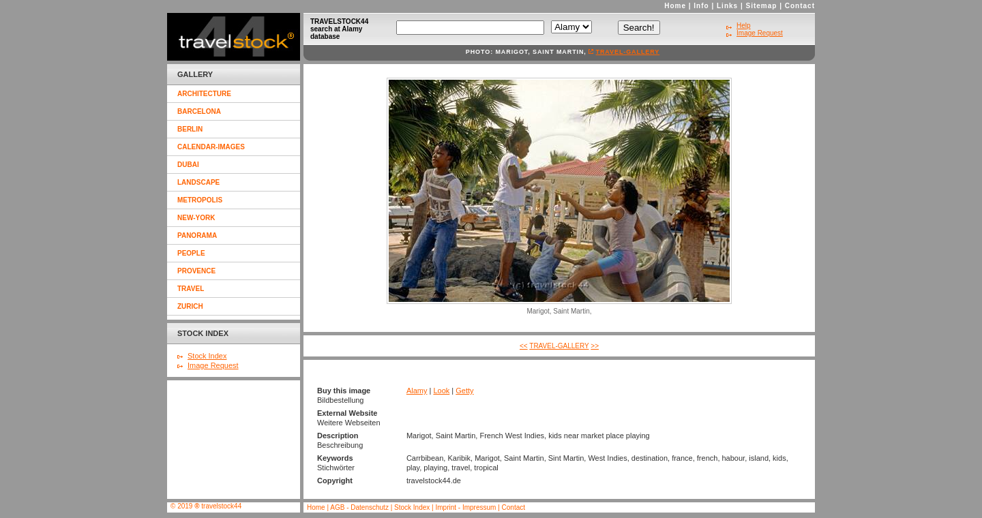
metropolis (199, 200)
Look (441, 390)
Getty (464, 390)
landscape (198, 182)
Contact (800, 6)
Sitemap (761, 6)
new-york (196, 218)
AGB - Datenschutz (359, 507)
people (191, 253)
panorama (197, 235)
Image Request (213, 365)
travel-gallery (628, 51)
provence (196, 271)
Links (727, 6)
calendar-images (211, 147)
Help (743, 25)
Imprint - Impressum (465, 507)
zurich (190, 306)
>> (595, 346)
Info (701, 6)
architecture (204, 93)
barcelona (199, 111)
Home (675, 6)
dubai (188, 164)
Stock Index (207, 356)
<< (524, 346)
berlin (190, 129)
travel (190, 288)
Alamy (417, 390)
